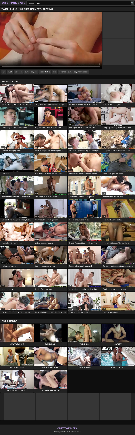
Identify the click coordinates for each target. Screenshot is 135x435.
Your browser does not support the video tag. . (51, 40)
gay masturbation (81, 72)
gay (4, 72)
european (18, 72)
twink (10, 72)
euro (27, 72)
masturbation (45, 72)
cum (70, 72)
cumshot (62, 72)
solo (54, 72)
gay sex (34, 72)
